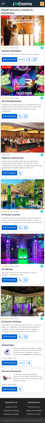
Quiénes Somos (11, 407)
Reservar (22, 59)
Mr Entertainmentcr (11, 101)
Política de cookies (34, 414)
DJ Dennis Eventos (11, 321)
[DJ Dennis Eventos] (22, 301)
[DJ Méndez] (22, 249)
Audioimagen (8, 345)
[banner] (22, 3)
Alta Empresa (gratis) (11, 414)
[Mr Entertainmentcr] (22, 81)
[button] (3, 3)
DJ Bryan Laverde (11, 214)
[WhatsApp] (35, 59)
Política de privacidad (33, 410)
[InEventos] (22, 4)
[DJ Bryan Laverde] (22, 194)
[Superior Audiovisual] (22, 137)
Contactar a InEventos (11, 410)
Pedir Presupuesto (9, 59)
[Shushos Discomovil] (7, 378)
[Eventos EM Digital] (22, 30)
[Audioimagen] (7, 352)
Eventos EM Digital (11, 51)
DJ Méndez (7, 269)
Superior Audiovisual (12, 158)
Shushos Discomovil (11, 371)
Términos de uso (34, 407)
